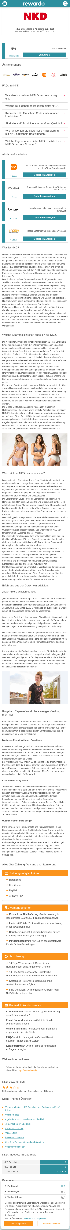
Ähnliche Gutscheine (14, 1137)
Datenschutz (30, 1218)
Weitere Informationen (15, 1147)
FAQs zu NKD (11, 1133)
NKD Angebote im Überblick (17, 1124)
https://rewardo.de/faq (28, 1070)
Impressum (42, 1218)
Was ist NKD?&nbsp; (14, 1128)
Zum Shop (44, 55)
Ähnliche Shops (12, 1115)
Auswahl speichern (51, 1223)
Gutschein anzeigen (44, 175)
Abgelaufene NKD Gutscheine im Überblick (24, 1119)
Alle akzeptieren (18, 1223)
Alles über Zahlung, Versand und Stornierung (25, 1142)
